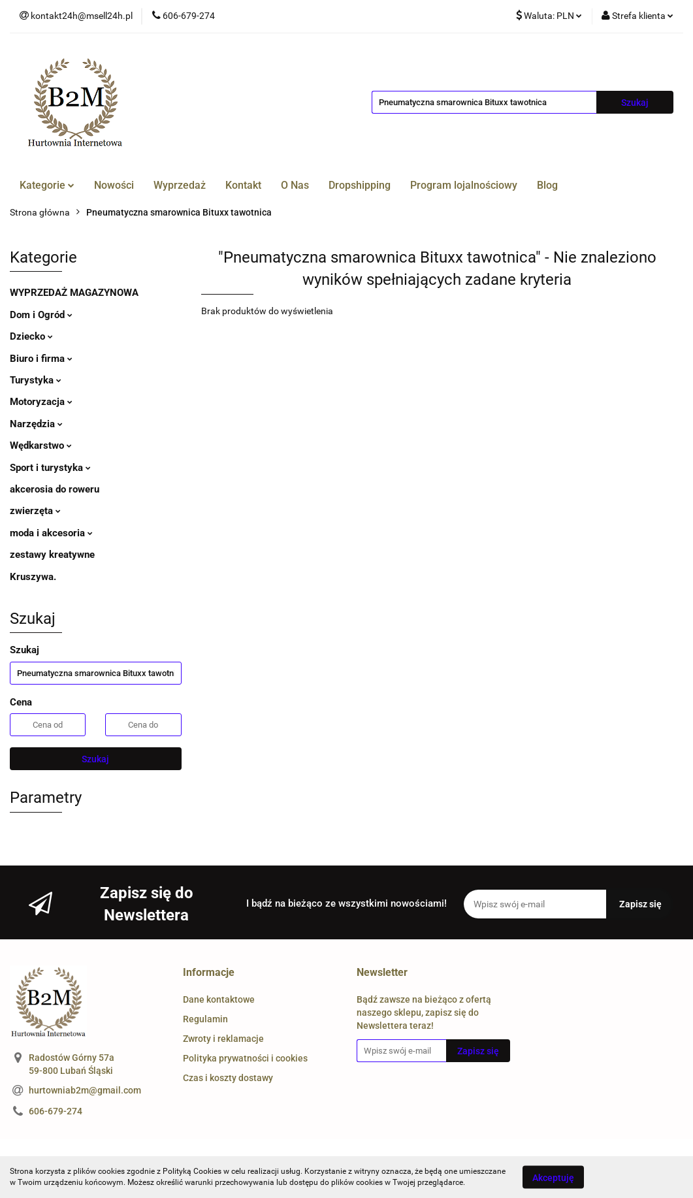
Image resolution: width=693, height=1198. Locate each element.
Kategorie (47, 185)
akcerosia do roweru (54, 489)
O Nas (295, 185)
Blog (547, 185)
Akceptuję (553, 1177)
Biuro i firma (41, 358)
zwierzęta (35, 511)
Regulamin (205, 1019)
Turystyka (35, 380)
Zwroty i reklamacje (223, 1038)
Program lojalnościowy (463, 185)
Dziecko (31, 336)
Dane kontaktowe (219, 999)
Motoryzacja (41, 402)
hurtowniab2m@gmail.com (85, 1090)
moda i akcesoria (51, 533)
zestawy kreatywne (52, 554)
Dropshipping (360, 185)
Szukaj (95, 759)
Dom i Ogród (41, 315)
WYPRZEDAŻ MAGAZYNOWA (74, 293)
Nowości (114, 185)
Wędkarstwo (41, 445)
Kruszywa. (33, 577)
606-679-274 (55, 1111)
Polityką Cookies (192, 1171)
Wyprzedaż (179, 185)
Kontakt (243, 185)
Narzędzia (36, 424)
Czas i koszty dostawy (228, 1078)
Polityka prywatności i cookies (245, 1058)
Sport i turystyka (50, 468)
